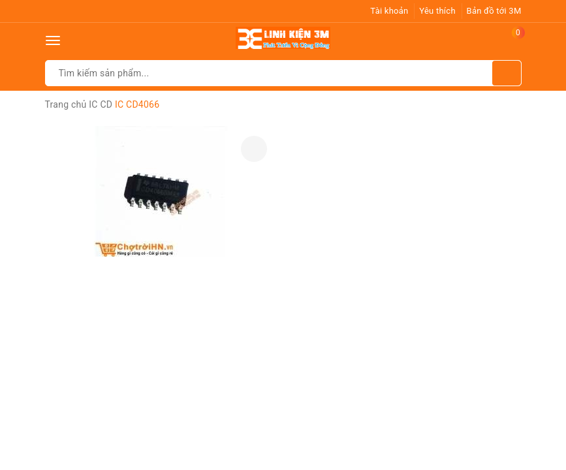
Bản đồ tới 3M (494, 11)
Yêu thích (437, 11)
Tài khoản (389, 11)
